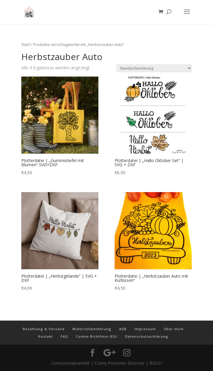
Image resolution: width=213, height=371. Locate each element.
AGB (123, 329)
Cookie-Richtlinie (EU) (96, 336)
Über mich (174, 329)
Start (25, 44)
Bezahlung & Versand (43, 329)
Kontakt (45, 336)
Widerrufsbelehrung (91, 329)
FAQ (64, 336)
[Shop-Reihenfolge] (154, 68)
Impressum (145, 329)
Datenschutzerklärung (146, 336)
